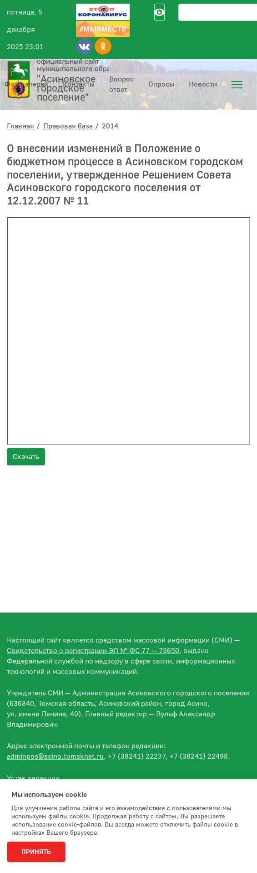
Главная (20, 126)
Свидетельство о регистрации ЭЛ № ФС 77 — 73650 (93, 650)
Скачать (26, 456)
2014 (110, 126)
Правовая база (68, 126)
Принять (36, 852)
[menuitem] (237, 85)
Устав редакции (33, 778)
